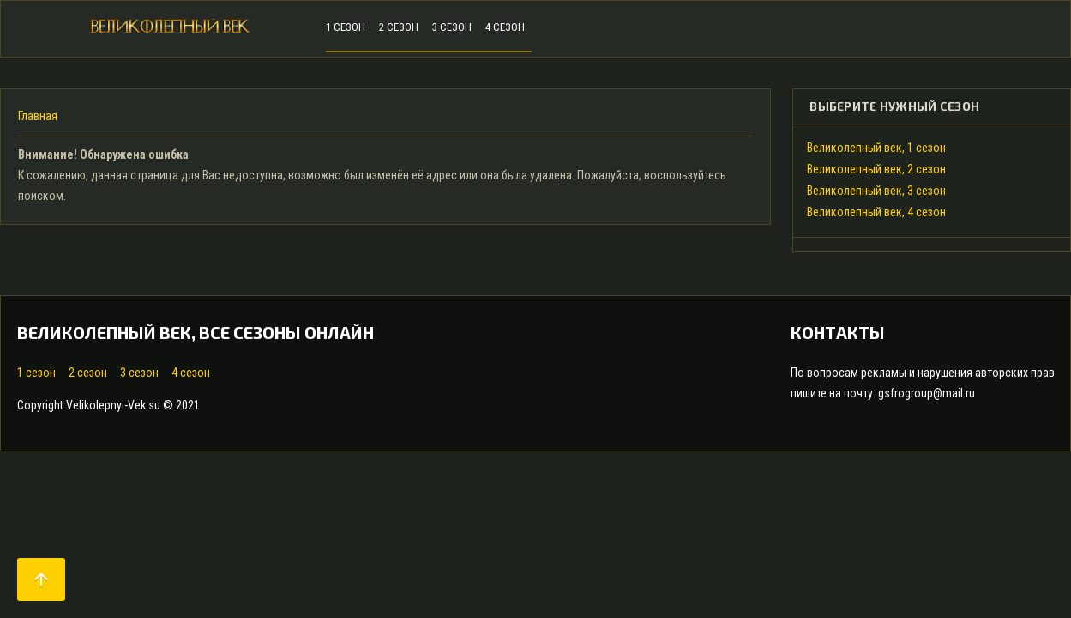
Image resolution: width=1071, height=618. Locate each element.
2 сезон (88, 372)
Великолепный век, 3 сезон (876, 190)
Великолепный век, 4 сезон (876, 212)
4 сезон (190, 372)
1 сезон (36, 372)
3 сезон (139, 372)
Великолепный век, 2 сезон (876, 169)
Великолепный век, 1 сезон (876, 147)
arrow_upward (41, 579)
